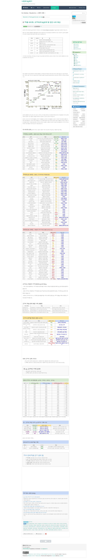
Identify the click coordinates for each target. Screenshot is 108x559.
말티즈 (60, 528)
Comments (39, 533)
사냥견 (33, 529)
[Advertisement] (46, 66)
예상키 (76, 55)
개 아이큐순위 (45, 523)
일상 (76, 63)
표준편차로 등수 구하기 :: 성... (78, 71)
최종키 (83, 121)
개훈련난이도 (47, 525)
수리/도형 (75, 45)
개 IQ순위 (39, 523)
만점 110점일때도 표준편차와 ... (79, 98)
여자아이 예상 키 (76, 112)
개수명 (61, 523)
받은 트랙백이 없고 (28, 533)
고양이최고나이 (49, 526)
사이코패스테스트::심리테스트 (78, 77)
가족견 (35, 523)
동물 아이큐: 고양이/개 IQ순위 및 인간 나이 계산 (32, 17)
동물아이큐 (50, 528)
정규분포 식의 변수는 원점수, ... (79, 95)
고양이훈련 (35, 528)
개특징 (34, 525)
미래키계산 (83, 123)
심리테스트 (77, 62)
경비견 (54, 525)
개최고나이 (25, 525)
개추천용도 (30, 525)
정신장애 (83, 115)
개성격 (58, 523)
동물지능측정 (55, 528)
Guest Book (46, 7)
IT (75, 59)
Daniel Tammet (82, 117)
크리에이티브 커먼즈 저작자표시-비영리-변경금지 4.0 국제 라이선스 (41, 554)
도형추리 (75, 47)
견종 (52, 525)
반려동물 (63, 528)
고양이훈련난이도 (41, 528)
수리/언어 (75, 44)
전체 (75, 54)
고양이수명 (43, 526)
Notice (39, 7)
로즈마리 (30, 521)
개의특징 (65, 523)
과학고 (83, 114)
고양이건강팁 (62, 525)
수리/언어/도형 (76, 48)
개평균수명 (39, 525)
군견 (46, 528)
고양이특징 (62, 526)
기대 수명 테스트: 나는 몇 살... (78, 74)
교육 (76, 60)
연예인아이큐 (78, 65)
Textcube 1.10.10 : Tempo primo (34, 555)
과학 (41, 26)
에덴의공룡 (51, 529)
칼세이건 (56, 529)
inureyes (53, 555)
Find (83, 13)
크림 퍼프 (60, 529)
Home (25, 7)
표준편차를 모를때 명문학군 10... (79, 101)
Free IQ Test (77, 42)
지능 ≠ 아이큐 (75, 121)
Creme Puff (31, 523)
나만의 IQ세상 (27, 1)
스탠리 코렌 (40, 529)
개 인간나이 (50, 523)
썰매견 (47, 529)
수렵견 (36, 529)
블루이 (29, 529)
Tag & (54, 7)
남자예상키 (83, 108)
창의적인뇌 (75, 119)
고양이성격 (38, 526)
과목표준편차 (75, 114)
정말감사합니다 (76, 88)
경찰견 (57, 525)
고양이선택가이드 (32, 526)
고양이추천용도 (56, 526)
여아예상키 (83, 119)
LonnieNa (61, 555)
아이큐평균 (75, 110)
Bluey (28, 523)
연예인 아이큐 (75, 82)
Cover (32, 7)
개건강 (54, 523)
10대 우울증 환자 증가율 (77, 126)
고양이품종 (30, 528)
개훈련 (43, 525)
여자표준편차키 (82, 124)
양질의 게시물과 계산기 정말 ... (79, 91)
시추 (44, 529)
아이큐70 (83, 110)
